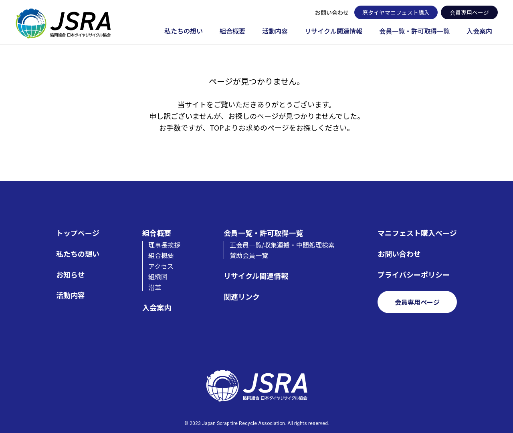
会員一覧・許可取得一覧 (414, 31)
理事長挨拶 (164, 244)
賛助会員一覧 (249, 255)
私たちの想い (183, 31)
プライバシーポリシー (414, 274)
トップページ (77, 233)
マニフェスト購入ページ (417, 233)
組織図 (158, 276)
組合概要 (232, 31)
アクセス (161, 266)
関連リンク (242, 296)
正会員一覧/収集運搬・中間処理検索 (282, 244)
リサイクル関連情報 (333, 31)
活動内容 (275, 31)
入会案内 (479, 31)
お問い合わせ (332, 12)
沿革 (154, 287)
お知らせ (70, 274)
